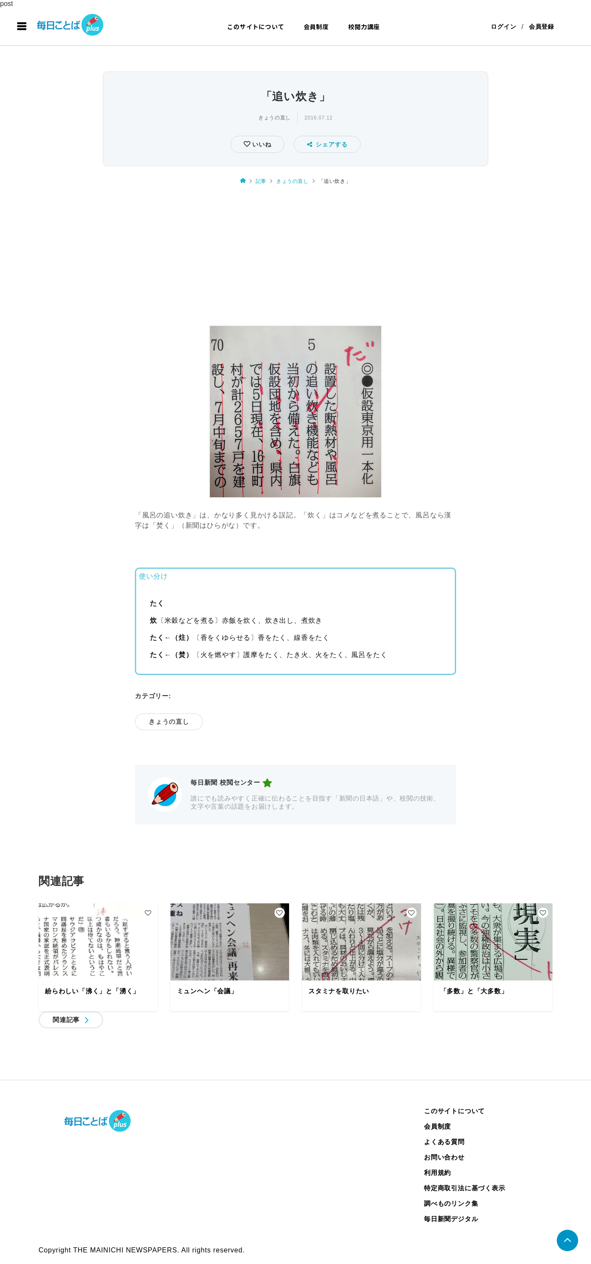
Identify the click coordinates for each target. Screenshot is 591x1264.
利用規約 (437, 1172)
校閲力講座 (364, 26)
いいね (260, 144)
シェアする (327, 144)
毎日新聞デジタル (451, 1218)
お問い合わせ (444, 1157)
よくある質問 (444, 1141)
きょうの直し (274, 118)
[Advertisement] (295, 257)
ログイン (503, 26)
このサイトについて (255, 26)
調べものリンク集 (451, 1203)
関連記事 (66, 1019)
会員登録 (541, 26)
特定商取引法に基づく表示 (464, 1188)
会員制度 (316, 26)
